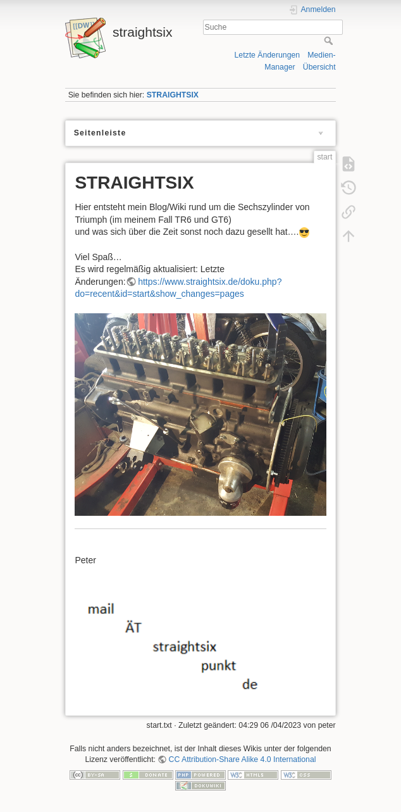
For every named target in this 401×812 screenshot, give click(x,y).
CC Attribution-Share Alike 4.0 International (242, 759)
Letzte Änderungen (267, 55)
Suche (330, 40)
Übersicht (319, 67)
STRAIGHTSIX (173, 95)
